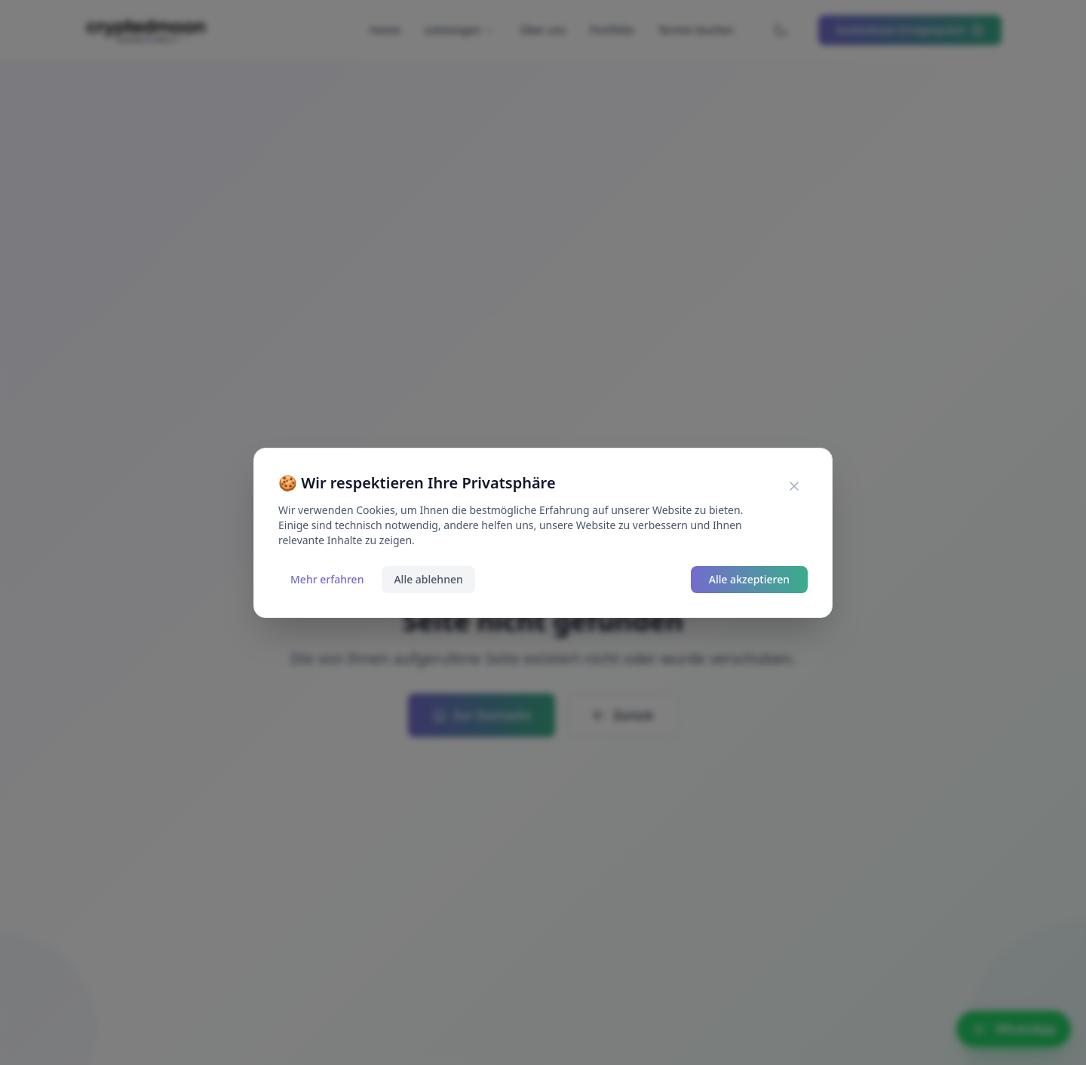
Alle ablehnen (428, 579)
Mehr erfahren (327, 579)
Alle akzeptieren (749, 579)
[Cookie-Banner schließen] (794, 486)
